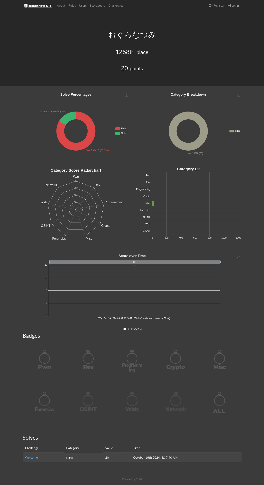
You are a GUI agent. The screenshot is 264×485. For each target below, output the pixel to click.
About (61, 5)
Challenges (115, 5)
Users (83, 5)
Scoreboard (97, 5)
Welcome (31, 457)
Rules (72, 5)
